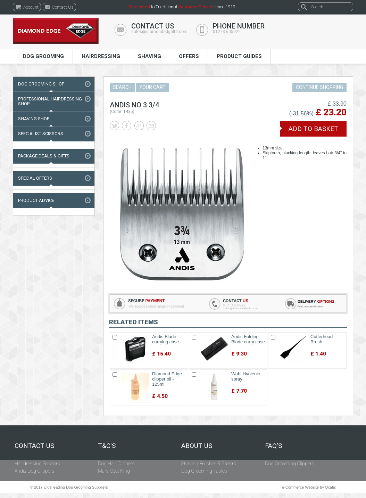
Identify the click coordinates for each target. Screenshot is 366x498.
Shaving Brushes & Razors (208, 463)
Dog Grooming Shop (41, 84)
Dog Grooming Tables (204, 471)
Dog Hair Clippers (116, 463)
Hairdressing (101, 56)
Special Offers (35, 178)
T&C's (107, 445)
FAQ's (273, 445)
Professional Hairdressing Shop (50, 101)
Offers (189, 56)
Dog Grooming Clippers (289, 463)
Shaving (149, 56)
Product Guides (239, 56)
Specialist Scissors (40, 133)
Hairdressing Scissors (37, 463)
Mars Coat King (114, 471)
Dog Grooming (43, 56)
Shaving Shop (33, 118)
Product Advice (36, 200)
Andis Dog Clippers (35, 471)
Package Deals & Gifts (43, 155)
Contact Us (34, 445)
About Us (196, 445)
